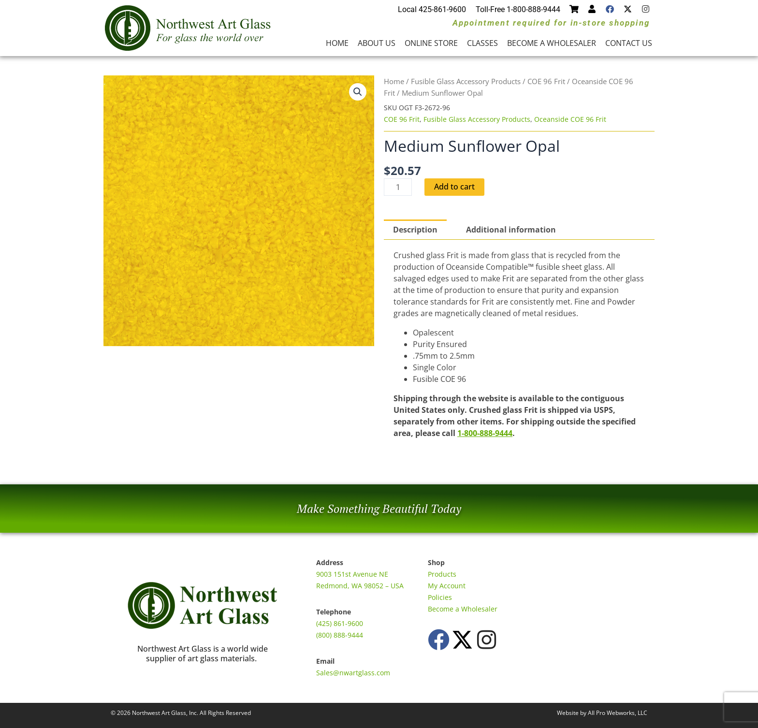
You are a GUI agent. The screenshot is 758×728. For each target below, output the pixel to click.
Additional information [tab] (511, 229)
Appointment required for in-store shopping (551, 23)
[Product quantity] (398, 187)
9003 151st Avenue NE (352, 574)
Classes (482, 43)
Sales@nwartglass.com (353, 672)
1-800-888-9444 (484, 433)
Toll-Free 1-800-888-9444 (518, 9)
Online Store (431, 43)
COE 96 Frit (546, 81)
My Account (447, 585)
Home (337, 43)
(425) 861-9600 (339, 623)
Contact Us (628, 43)
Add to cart (454, 187)
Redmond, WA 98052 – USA (360, 585)
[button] (357, 92)
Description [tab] (415, 229)
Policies (440, 597)
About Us (376, 43)
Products (442, 574)
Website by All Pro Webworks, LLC (602, 713)
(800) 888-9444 (339, 635)
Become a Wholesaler (551, 43)
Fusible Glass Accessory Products (466, 81)
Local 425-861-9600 (432, 9)
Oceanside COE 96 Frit (570, 119)
